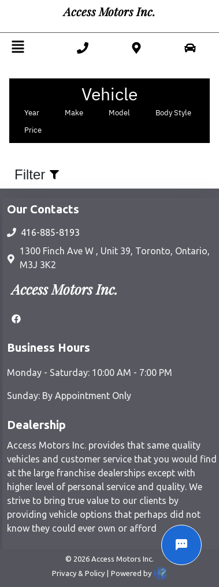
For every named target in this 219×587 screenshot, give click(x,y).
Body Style (173, 113)
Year (31, 113)
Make (74, 113)
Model (119, 113)
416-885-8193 (50, 232)
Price (33, 130)
